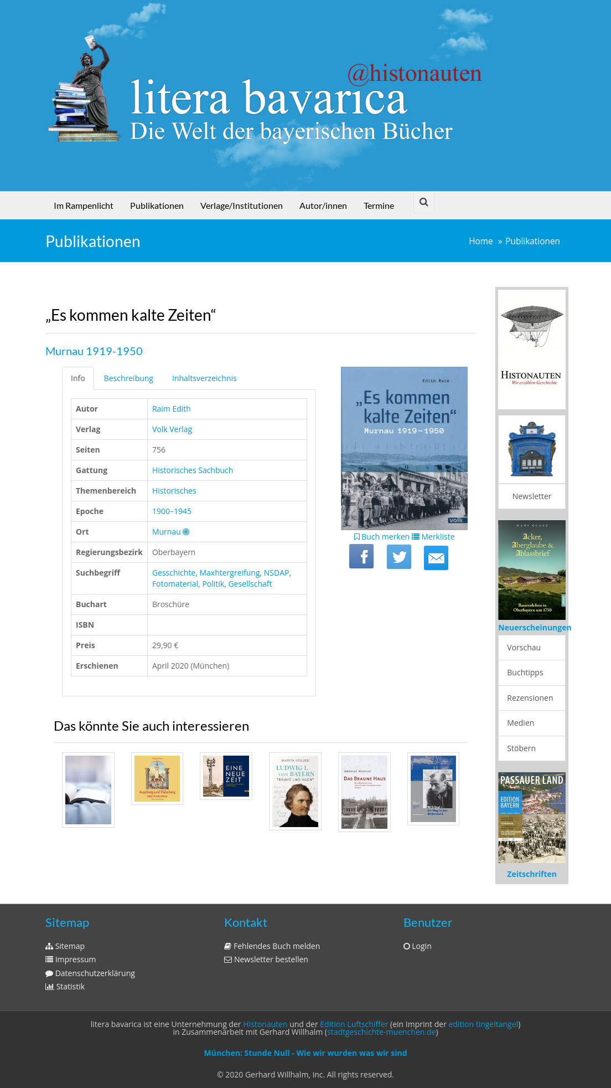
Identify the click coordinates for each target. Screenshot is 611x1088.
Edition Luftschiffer (354, 1024)
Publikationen (157, 205)
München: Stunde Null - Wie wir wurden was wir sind (305, 1053)
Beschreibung (128, 378)
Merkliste (433, 536)
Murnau (166, 531)
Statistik (65, 986)
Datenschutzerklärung (90, 973)
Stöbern (521, 748)
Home (481, 241)
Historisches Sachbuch (193, 470)
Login (417, 946)
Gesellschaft (250, 583)
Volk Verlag (172, 429)
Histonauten (265, 1024)
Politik (213, 583)
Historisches (174, 490)
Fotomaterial (175, 583)
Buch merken (382, 536)
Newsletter (532, 496)
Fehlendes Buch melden (272, 946)
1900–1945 (171, 511)
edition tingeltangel (484, 1024)
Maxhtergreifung (230, 572)
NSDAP (276, 572)
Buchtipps (525, 672)
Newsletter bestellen (266, 959)
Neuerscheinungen (534, 627)
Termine (379, 205)
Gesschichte (173, 572)
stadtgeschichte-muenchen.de (381, 1032)
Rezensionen (530, 697)
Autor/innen (323, 205)
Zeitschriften (532, 874)
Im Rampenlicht (83, 205)
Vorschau (524, 647)
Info (78, 378)
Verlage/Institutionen (241, 205)
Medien (520, 722)
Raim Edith (171, 408)
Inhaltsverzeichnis (204, 378)
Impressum (70, 959)
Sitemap (65, 946)
